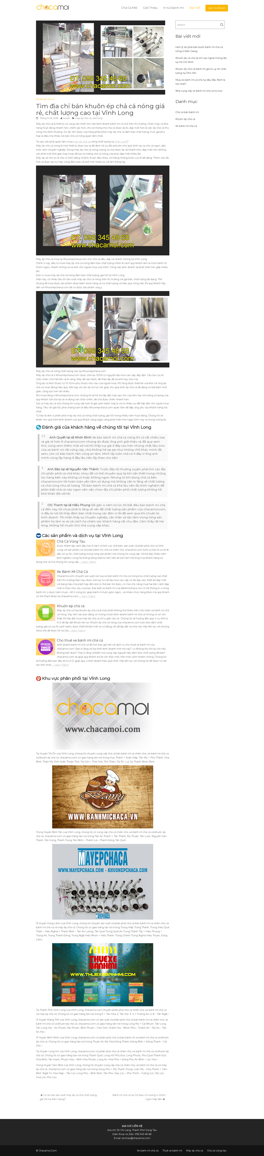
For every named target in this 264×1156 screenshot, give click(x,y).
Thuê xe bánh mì (172, 1150)
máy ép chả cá (83, 118)
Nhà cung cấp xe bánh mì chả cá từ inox (198, 90)
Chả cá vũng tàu (216, 1150)
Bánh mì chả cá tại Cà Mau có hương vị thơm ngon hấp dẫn (139, 1097)
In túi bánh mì (173, 7)
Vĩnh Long (121, 141)
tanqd (66, 118)
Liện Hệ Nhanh (216, 8)
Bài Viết (195, 7)
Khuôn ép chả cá (45, 99)
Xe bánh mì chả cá (186, 126)
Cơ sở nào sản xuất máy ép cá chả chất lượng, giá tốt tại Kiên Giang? (68, 1097)
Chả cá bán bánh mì (187, 112)
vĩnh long (97, 118)
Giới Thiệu (150, 7)
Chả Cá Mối (129, 7)
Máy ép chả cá (194, 1150)
